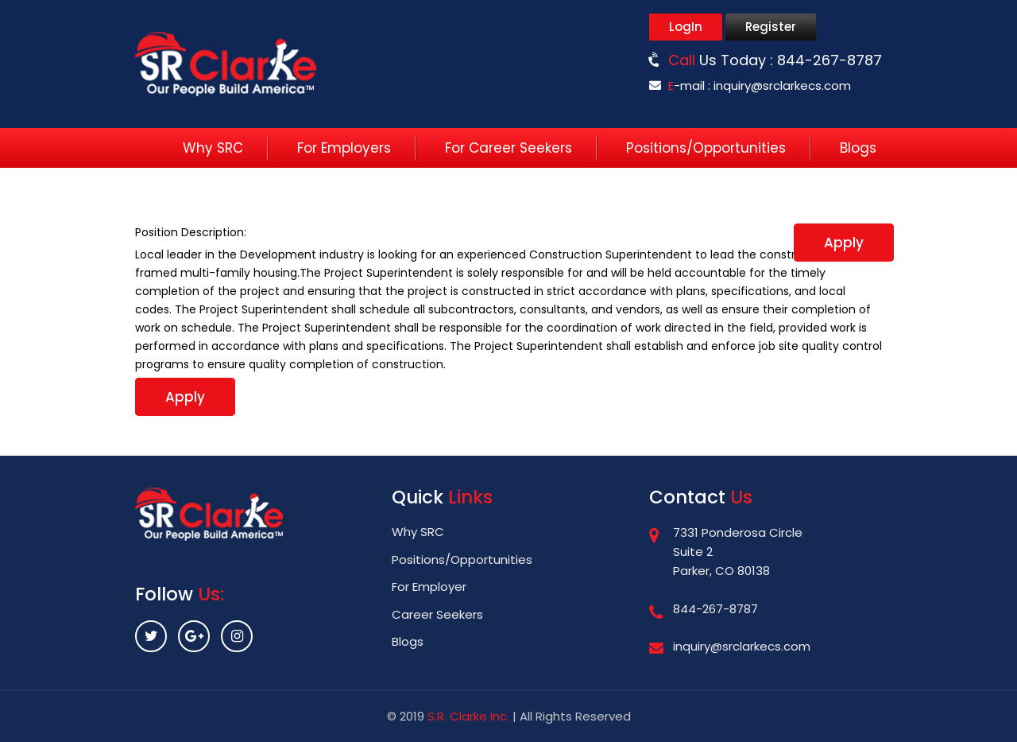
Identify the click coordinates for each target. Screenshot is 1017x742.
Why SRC (213, 147)
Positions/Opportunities (706, 147)
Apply (844, 242)
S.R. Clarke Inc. (468, 716)
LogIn (685, 26)
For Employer (429, 586)
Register (770, 26)
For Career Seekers (508, 147)
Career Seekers (437, 614)
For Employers (344, 147)
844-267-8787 (829, 60)
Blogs (858, 147)
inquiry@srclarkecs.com (782, 85)
